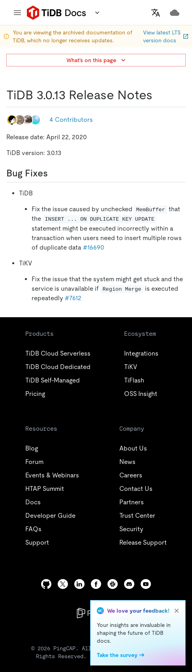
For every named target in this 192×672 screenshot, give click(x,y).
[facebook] (96, 584)
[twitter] (63, 584)
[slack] (112, 584)
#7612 (73, 298)
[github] (46, 584)
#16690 (93, 247)
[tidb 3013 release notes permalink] (159, 95)
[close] (176, 610)
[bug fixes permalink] (54, 173)
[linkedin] (79, 584)
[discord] (129, 584)
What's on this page (96, 60)
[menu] (17, 13)
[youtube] (145, 584)
